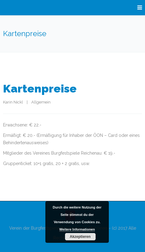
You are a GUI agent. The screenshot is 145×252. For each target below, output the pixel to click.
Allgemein (41, 102)
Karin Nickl (13, 102)
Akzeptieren (80, 237)
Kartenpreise (40, 88)
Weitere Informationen (77, 229)
